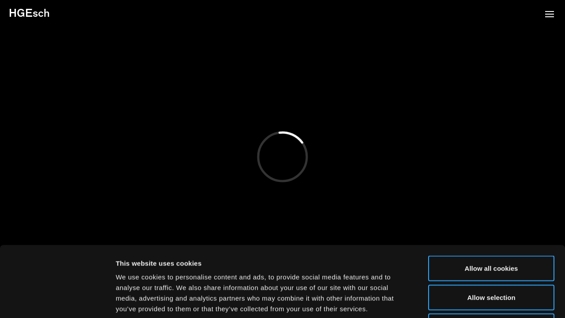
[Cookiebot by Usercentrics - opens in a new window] (57, 300)
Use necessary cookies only (491, 260)
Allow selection (491, 231)
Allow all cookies (491, 202)
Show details (463, 300)
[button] (549, 15)
